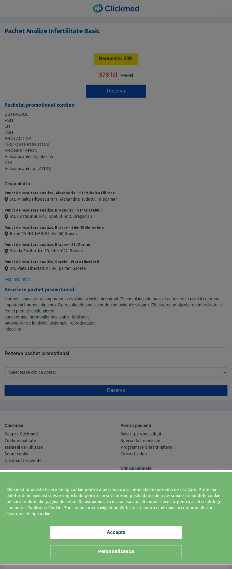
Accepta (116, 532)
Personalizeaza (116, 551)
